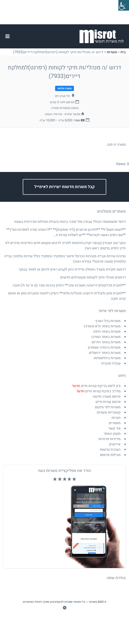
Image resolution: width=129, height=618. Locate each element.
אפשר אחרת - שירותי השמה (63, 114)
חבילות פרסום (110, 455)
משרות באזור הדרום (106, 342)
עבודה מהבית (111, 363)
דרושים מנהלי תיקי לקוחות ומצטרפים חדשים (93, 277)
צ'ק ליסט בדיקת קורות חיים (96, 386)
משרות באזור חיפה (107, 331)
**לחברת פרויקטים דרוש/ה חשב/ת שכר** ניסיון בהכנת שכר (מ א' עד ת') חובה (69, 285)
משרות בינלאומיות (107, 358)
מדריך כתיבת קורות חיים (99, 391)
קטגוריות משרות (109, 412)
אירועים (115, 444)
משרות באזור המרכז (106, 337)
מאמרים (115, 423)
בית (123, 52)
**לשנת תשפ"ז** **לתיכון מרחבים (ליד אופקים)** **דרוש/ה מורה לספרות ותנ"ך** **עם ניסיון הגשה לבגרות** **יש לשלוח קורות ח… (66, 232)
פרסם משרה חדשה (107, 396)
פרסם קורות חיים (108, 401)
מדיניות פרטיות (109, 439)
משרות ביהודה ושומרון (104, 347)
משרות (112, 52)
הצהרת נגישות (110, 449)
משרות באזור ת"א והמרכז (102, 326)
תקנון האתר (112, 433)
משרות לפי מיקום (108, 407)
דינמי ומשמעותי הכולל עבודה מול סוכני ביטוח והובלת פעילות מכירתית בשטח (70, 221)
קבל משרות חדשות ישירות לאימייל (64, 187)
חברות (116, 417)
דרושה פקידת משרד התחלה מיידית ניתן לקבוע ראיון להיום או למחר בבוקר (72, 269)
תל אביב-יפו (62, 96)
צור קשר (114, 428)
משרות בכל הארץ (108, 321)
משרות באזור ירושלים (105, 352)
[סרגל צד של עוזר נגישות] (123, 5)
